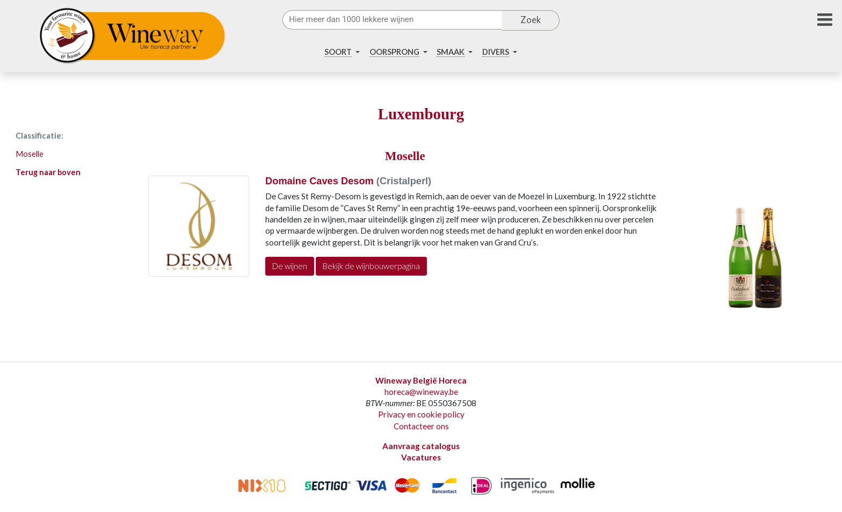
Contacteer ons (421, 426)
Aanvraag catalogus (421, 446)
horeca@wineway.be (421, 391)
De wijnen (289, 266)
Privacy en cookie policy (421, 414)
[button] (342, 52)
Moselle (29, 153)
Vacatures (421, 457)
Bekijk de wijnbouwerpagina (371, 266)
